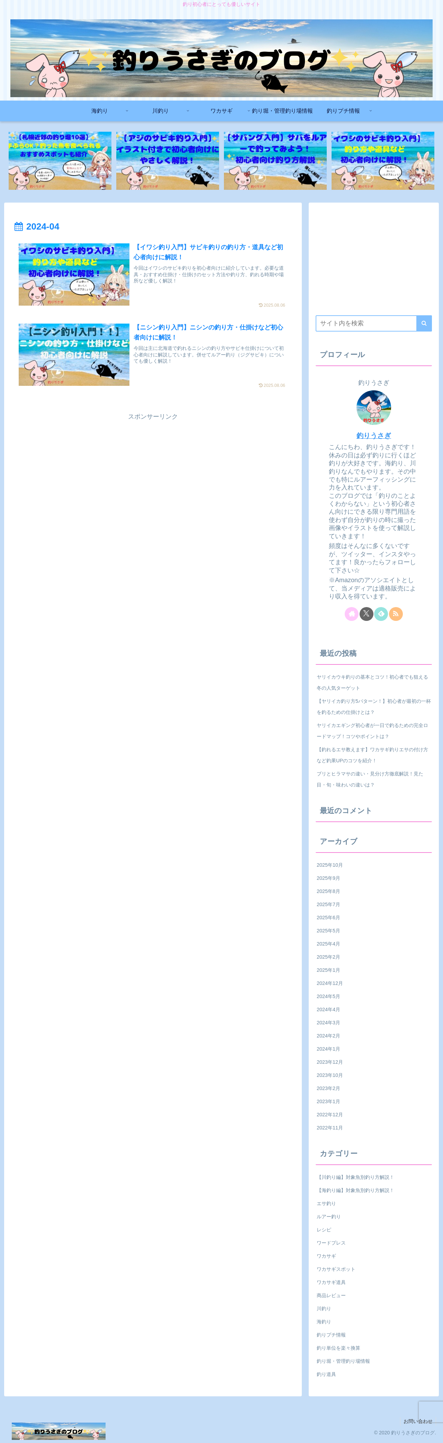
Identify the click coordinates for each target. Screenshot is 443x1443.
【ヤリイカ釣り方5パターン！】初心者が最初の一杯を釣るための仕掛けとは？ (374, 706)
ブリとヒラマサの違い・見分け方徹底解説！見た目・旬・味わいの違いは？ (370, 779)
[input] (374, 323)
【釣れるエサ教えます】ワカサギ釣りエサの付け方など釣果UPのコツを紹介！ (372, 755)
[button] (424, 323)
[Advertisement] (153, 471)
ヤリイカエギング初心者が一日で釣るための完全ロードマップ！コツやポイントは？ (372, 731)
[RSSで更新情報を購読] (396, 614)
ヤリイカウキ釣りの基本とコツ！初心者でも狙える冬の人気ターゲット (372, 682)
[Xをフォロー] (366, 614)
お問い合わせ (417, 1421)
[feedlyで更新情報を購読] (381, 614)
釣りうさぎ (373, 435)
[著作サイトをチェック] (352, 614)
